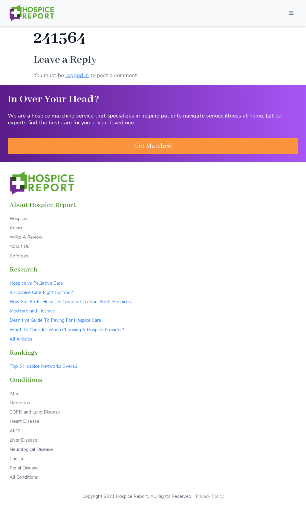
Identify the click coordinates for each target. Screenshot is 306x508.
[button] (153, 146)
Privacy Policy (210, 496)
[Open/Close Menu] (291, 12)
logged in (77, 75)
